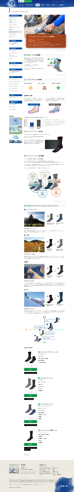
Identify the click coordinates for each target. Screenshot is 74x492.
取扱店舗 (23, 464)
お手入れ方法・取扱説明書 (56, 474)
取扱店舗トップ (23, 467)
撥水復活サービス (55, 471)
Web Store (25, 1)
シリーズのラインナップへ (59, 50)
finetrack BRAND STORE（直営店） (27, 469)
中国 (27, 473)
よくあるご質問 (62, 1)
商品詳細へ (32, 444)
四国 (29, 473)
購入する (32, 369)
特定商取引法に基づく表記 (27, 484)
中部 (22, 473)
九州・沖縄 (33, 473)
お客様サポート (43, 464)
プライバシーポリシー (17, 484)
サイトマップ (42, 484)
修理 (53, 469)
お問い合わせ (36, 484)
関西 (24, 473)
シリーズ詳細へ (32, 366)
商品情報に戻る (27, 454)
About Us (10, 484)
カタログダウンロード (54, 1)
